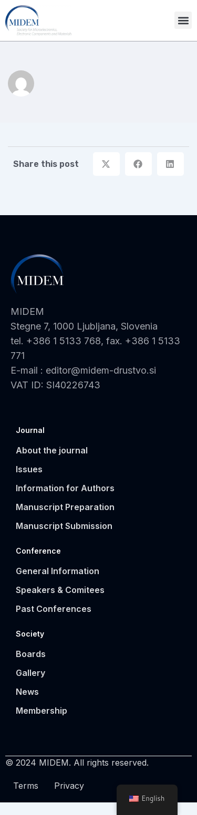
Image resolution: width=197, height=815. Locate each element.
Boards (31, 666)
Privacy (69, 798)
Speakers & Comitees (60, 602)
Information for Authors (65, 500)
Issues (29, 482)
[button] (183, 20)
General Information (57, 583)
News (27, 704)
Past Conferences (53, 621)
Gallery (30, 685)
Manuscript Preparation (65, 519)
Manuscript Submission (64, 538)
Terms (25, 798)
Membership (41, 723)
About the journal (52, 463)
